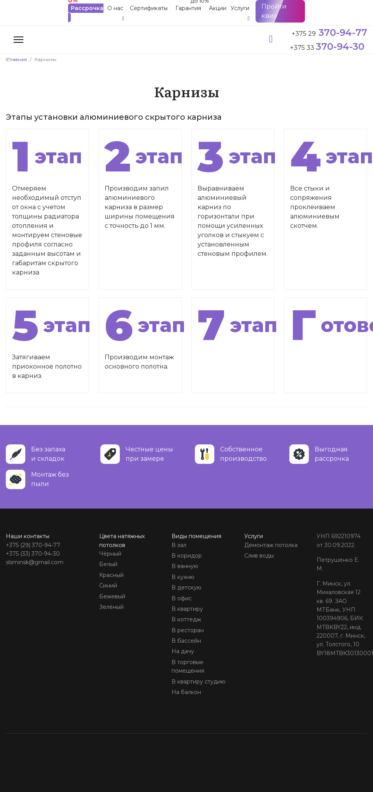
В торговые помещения (188, 666)
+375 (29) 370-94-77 (33, 545)
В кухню (183, 576)
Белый (108, 564)
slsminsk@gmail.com (34, 562)
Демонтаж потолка (271, 545)
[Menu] (18, 39)
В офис (182, 598)
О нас (115, 8)
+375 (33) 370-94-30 (33, 553)
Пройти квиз (274, 11)
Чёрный (110, 553)
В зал (179, 545)
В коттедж (186, 619)
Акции (217, 8)
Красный (111, 575)
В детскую (186, 587)
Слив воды (259, 555)
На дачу (183, 651)
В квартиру (187, 608)
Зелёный (111, 606)
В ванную (185, 566)
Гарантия (188, 8)
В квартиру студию (199, 681)
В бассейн (186, 640)
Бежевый (112, 596)
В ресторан (188, 630)
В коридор (187, 555)
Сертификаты (149, 8)
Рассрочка (87, 8)
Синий (108, 585)
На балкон (186, 692)
